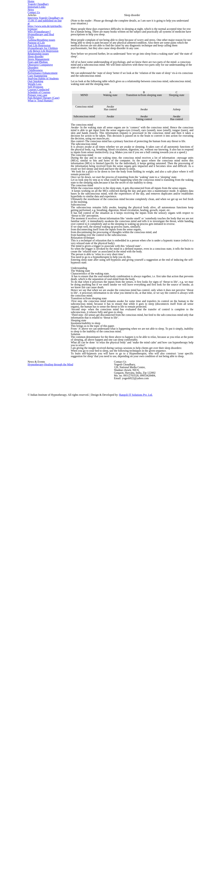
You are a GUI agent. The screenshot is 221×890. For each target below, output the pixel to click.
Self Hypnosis (35, 239)
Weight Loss (34, 231)
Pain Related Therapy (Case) (42, 272)
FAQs (30, 100)
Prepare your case (37, 264)
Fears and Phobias (37, 174)
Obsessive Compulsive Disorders (45, 182)
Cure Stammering (36, 206)
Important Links (145, 15)
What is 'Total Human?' (39, 280)
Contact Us (181, 15)
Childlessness (35, 190)
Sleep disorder (35, 157)
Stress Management (38, 165)
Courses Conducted (38, 247)
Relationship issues (38, 149)
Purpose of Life (36, 116)
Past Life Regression (38, 124)
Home (95, 15)
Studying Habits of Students (42, 215)
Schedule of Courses (38, 256)
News (165, 15)
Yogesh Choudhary (117, 15)
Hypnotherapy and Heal (40, 91)
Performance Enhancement (41, 198)
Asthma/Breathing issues (40, 108)
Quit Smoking (34, 223)
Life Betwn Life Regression (41, 141)
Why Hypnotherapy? (38, 83)
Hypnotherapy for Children (41, 132)
